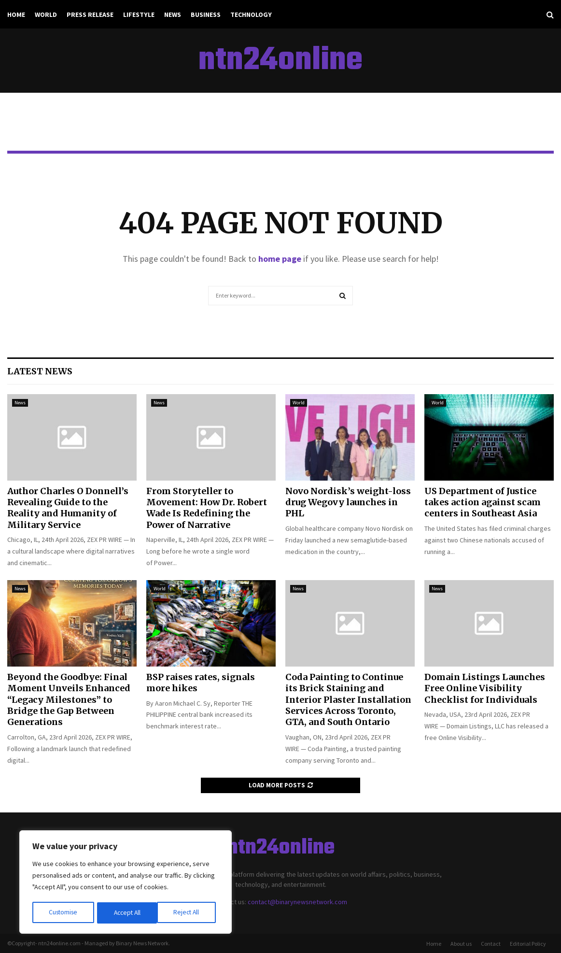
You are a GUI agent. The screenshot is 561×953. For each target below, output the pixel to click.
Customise (63, 913)
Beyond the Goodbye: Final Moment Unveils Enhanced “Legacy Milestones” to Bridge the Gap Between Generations (68, 699)
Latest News (39, 371)
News (172, 14)
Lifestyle (138, 14)
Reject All (126, 913)
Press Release (90, 14)
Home (16, 14)
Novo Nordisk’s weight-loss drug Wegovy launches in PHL (348, 502)
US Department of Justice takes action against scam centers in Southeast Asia (482, 502)
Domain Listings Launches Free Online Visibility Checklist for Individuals (484, 688)
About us (461, 943)
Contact (491, 943)
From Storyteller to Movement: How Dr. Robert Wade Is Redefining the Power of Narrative (206, 507)
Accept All (188, 913)
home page (279, 258)
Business (206, 14)
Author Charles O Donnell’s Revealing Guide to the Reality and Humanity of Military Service (67, 507)
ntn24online (280, 60)
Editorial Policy (528, 943)
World (46, 14)
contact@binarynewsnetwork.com (297, 901)
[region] (125, 883)
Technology (251, 14)
